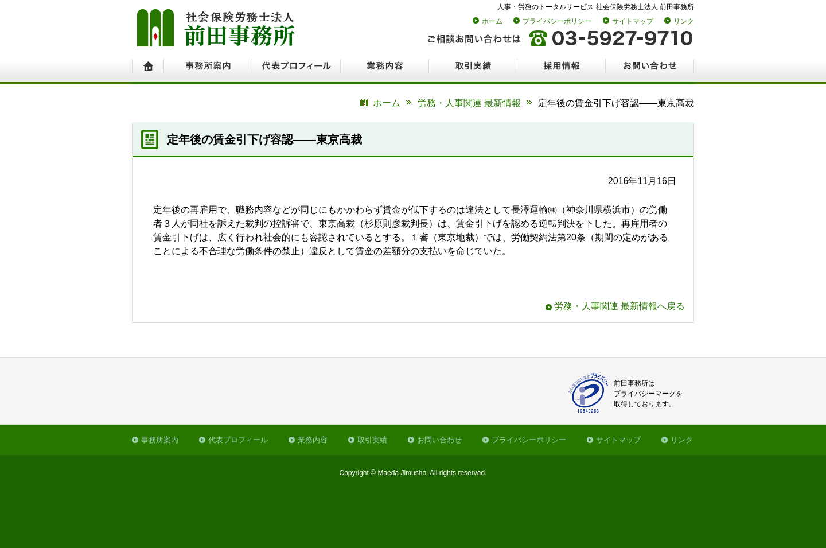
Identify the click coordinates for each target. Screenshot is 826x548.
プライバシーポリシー (557, 21)
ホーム (492, 21)
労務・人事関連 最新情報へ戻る (619, 306)
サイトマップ (632, 21)
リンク (683, 21)
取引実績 (372, 440)
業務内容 (313, 440)
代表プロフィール (238, 440)
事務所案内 (159, 440)
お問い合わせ (439, 440)
